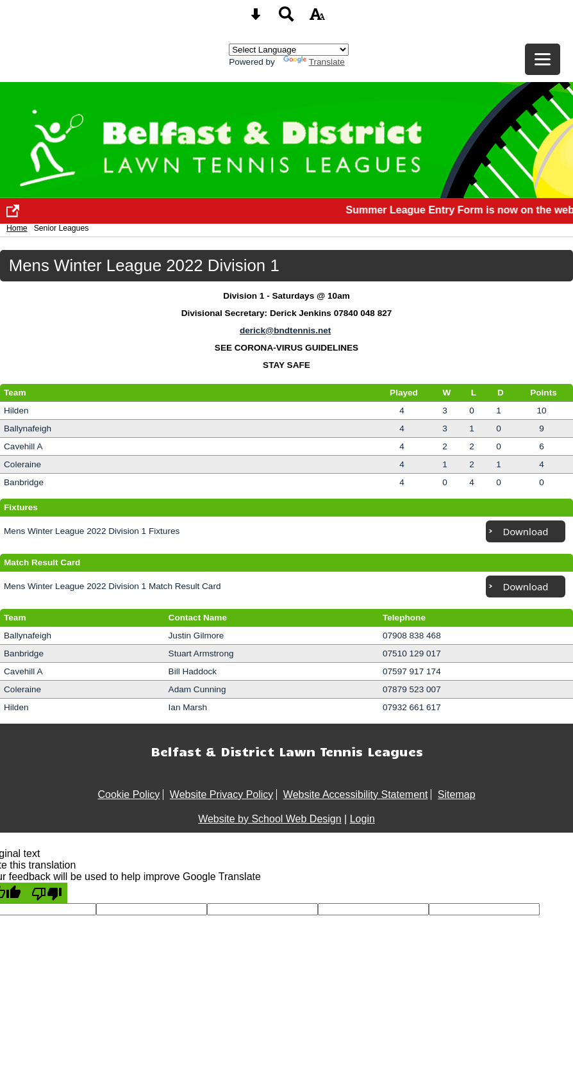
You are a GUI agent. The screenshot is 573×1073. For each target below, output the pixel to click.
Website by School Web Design (270, 818)
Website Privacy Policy (222, 794)
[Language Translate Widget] (289, 50)
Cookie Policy (128, 794)
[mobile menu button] (542, 59)
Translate (314, 62)
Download (525, 531)
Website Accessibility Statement (355, 794)
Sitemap (457, 794)
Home (17, 228)
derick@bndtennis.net (285, 330)
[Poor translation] (46, 893)
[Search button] (286, 18)
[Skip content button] (256, 18)
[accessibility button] (317, 18)
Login (362, 818)
